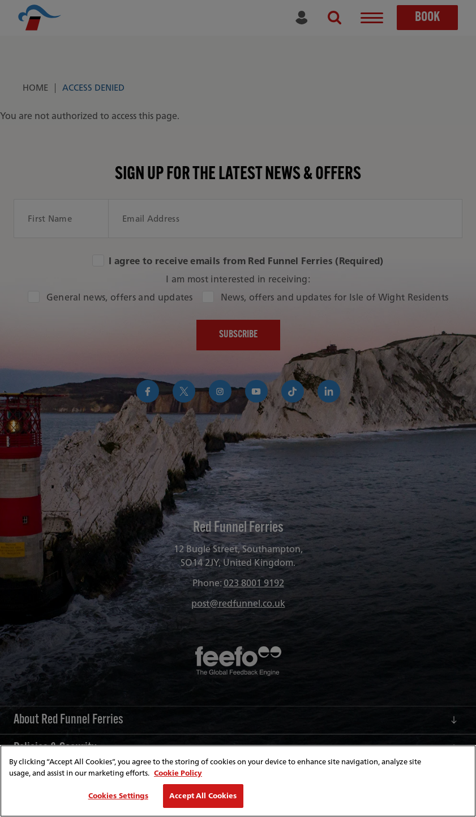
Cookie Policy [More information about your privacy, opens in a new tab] (178, 773)
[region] (238, 781)
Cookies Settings (118, 795)
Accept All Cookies (203, 795)
